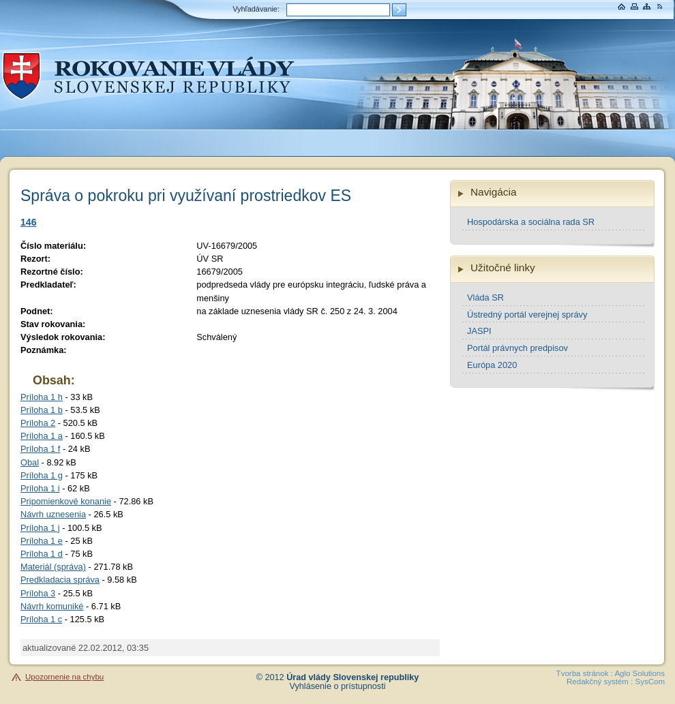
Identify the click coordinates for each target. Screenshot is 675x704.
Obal (29, 462)
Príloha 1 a (41, 436)
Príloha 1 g (41, 475)
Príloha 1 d (41, 554)
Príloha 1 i (40, 488)
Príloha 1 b (41, 410)
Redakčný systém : (600, 681)
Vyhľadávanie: (256, 9)
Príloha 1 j (40, 528)
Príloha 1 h (41, 397)
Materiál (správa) (53, 567)
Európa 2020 (492, 365)
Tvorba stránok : (584, 673)
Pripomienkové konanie (65, 501)
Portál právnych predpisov (517, 348)
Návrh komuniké (51, 606)
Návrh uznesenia (53, 514)
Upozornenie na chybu (64, 677)
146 (28, 222)
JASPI (479, 331)
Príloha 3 (37, 593)
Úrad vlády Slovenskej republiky (352, 677)
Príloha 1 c (41, 619)
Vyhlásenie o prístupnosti (338, 686)
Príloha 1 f (40, 449)
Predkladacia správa (60, 580)
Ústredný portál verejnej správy (527, 314)
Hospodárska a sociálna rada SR (531, 222)
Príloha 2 (37, 423)
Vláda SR (485, 297)
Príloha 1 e (41, 541)
